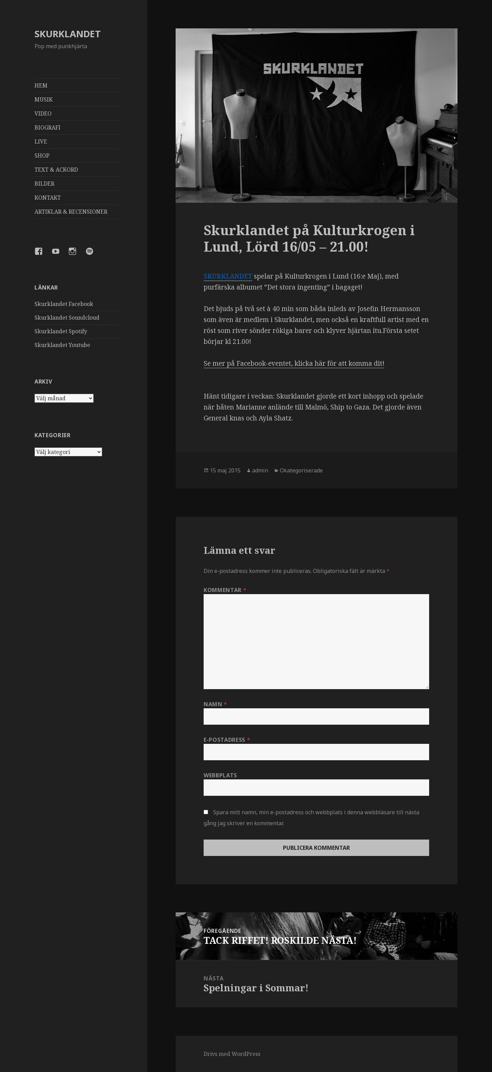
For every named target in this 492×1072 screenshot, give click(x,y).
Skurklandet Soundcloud (67, 317)
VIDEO (43, 113)
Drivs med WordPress (232, 1054)
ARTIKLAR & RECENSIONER (71, 211)
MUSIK (44, 99)
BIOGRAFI (47, 127)
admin (260, 470)
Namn (215, 704)
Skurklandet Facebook (64, 304)
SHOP (42, 155)
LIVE (41, 141)
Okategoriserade (301, 470)
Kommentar (225, 590)
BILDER (44, 183)
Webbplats (220, 775)
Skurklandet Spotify (61, 331)
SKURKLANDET (68, 33)
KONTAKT (48, 197)
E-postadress (227, 739)
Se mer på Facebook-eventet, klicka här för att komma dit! (294, 363)
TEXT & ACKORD (56, 169)
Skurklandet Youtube (62, 345)
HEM (41, 85)
